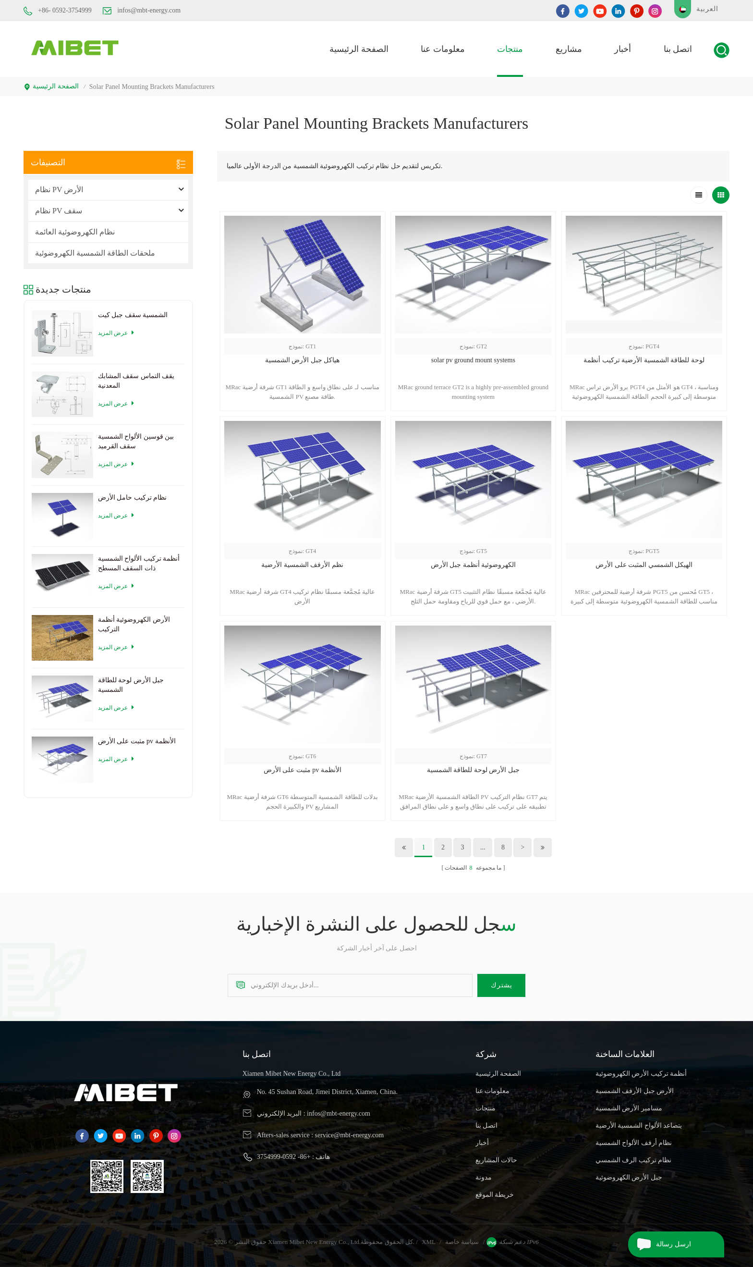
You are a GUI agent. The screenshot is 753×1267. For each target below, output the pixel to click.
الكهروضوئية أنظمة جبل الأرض (473, 564)
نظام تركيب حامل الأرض (132, 497)
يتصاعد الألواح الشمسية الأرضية (638, 1125)
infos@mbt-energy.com (142, 10)
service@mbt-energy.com (349, 1135)
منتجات (510, 49)
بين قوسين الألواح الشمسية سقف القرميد (136, 441)
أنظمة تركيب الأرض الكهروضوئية (641, 1073)
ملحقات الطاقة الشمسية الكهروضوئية (95, 253)
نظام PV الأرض (59, 189)
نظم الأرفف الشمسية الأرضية (302, 564)
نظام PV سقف (58, 211)
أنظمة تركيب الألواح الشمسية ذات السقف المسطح (139, 563)
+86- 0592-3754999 (58, 11)
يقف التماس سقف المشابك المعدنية (136, 380)
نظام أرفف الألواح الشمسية (633, 1142)
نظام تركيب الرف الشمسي (633, 1160)
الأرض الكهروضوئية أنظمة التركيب (134, 624)
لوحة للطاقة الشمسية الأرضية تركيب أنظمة (643, 360)
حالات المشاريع (496, 1160)
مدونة (483, 1177)
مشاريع (569, 49)
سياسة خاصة (462, 1241)
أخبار (622, 49)
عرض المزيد (116, 332)
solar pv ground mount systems (473, 360)
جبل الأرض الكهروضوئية (628, 1177)
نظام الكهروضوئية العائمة (75, 232)
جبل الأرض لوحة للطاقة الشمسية (473, 770)
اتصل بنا (678, 49)
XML (429, 1241)
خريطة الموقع (494, 1194)
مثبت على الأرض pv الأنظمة (302, 770)
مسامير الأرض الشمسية (628, 1108)
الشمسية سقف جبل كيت (133, 315)
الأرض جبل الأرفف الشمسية (634, 1091)
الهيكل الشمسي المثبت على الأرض (643, 564)
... (483, 847)
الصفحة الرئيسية (359, 49)
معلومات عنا (443, 49)
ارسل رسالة (659, 1244)
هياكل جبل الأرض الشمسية (302, 360)
